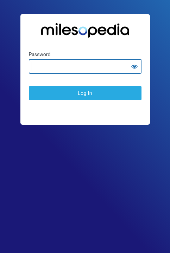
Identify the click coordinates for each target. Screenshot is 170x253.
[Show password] (134, 66)
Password (40, 54)
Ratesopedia (85, 33)
